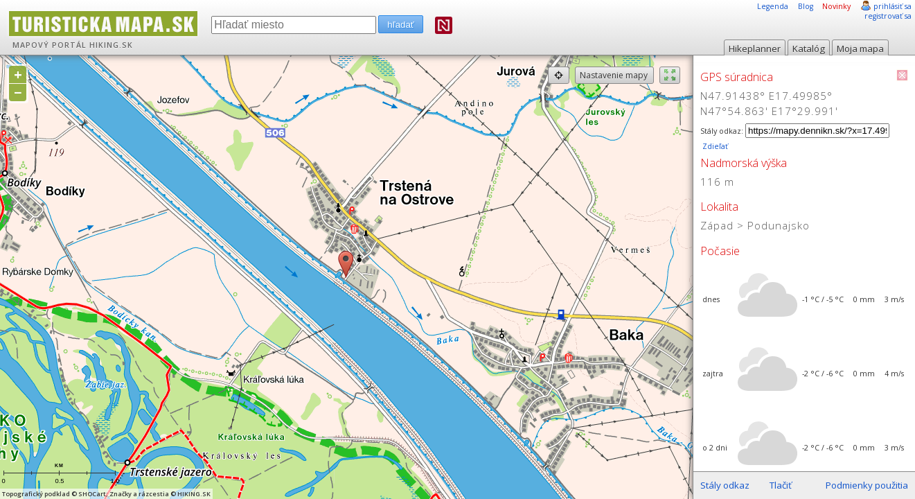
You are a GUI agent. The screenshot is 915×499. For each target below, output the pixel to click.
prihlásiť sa (892, 6)
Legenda (772, 6)
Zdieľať (714, 146)
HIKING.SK (111, 45)
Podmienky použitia (867, 485)
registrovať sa (888, 16)
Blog (805, 6)
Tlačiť (781, 485)
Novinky (836, 6)
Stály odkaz (724, 485)
